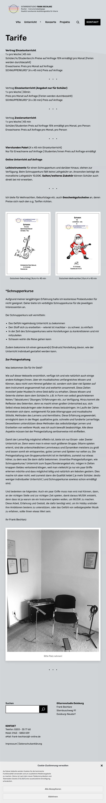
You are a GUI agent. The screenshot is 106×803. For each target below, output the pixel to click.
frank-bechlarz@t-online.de (26, 736)
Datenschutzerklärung (30, 743)
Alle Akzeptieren (53, 798)
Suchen (10, 703)
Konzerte (50, 22)
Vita (18, 22)
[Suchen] (43, 709)
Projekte (65, 22)
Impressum (11, 743)
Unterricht (30, 22)
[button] (101, 775)
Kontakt (93, 22)
